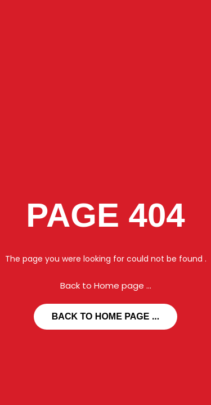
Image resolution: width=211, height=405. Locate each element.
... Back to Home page (105, 316)
